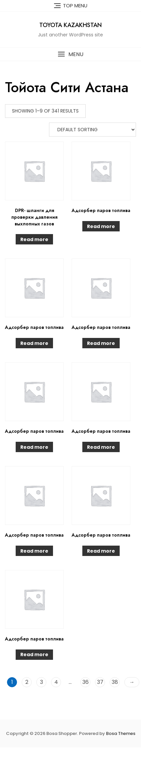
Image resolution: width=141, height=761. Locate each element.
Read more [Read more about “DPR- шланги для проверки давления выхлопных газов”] (34, 239)
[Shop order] (92, 130)
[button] (70, 54)
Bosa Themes (120, 733)
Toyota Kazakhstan (70, 25)
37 (100, 682)
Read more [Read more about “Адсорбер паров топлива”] (101, 226)
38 (115, 682)
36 (85, 682)
